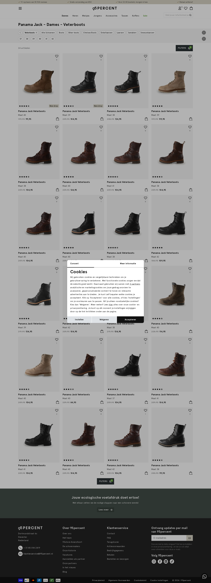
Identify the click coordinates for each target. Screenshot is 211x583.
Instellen (79, 319)
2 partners (135, 284)
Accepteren (130, 319)
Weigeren (104, 319)
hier (111, 304)
